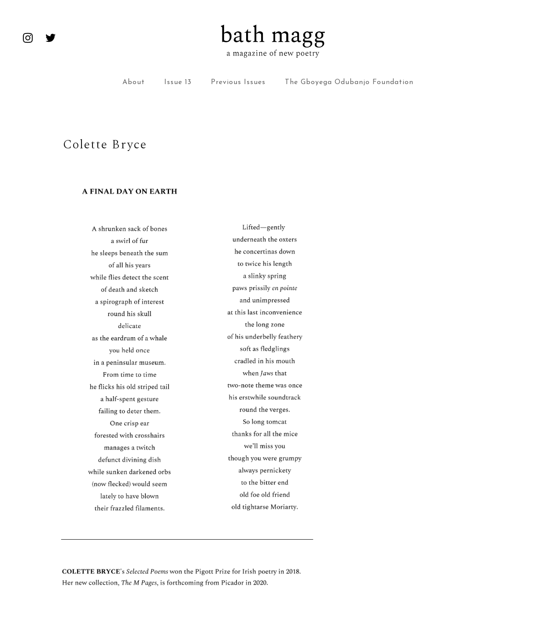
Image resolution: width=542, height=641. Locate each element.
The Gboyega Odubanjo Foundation (349, 82)
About (133, 82)
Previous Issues (238, 82)
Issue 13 (178, 82)
